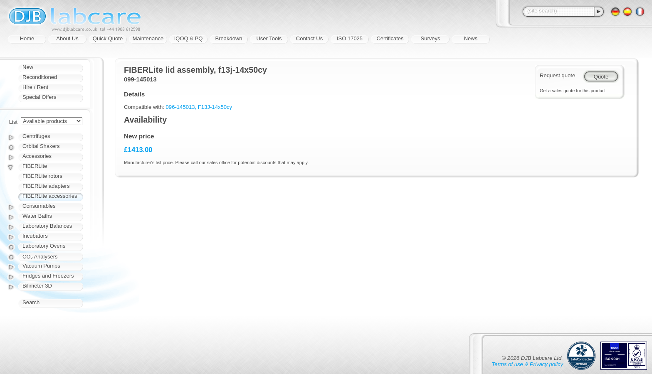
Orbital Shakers (41, 146)
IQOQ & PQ (188, 38)
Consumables (39, 206)
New (27, 67)
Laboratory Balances (47, 226)
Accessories (37, 156)
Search (31, 302)
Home (27, 38)
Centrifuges (36, 136)
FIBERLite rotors (42, 176)
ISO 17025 (350, 38)
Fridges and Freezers (48, 276)
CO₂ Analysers (39, 256)
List (13, 122)
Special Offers (39, 97)
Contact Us (309, 38)
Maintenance (148, 38)
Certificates (389, 38)
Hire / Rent (35, 87)
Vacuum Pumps (41, 266)
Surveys (430, 38)
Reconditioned (39, 77)
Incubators (35, 236)
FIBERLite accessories (49, 196)
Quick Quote (108, 38)
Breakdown (228, 38)
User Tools (269, 38)
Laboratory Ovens (43, 246)
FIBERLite (34, 166)
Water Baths (37, 216)
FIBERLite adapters (45, 186)
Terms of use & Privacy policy (527, 364)
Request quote (557, 75)
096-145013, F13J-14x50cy (199, 107)
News (471, 38)
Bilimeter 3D (37, 286)
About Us (67, 38)
